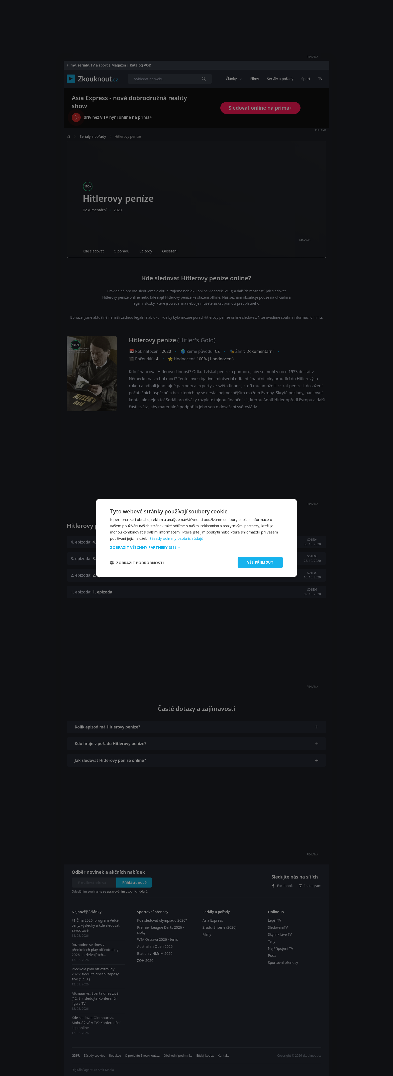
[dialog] (196, 538)
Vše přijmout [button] (260, 562)
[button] (196, 547)
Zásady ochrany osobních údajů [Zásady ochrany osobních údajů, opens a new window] (176, 538)
